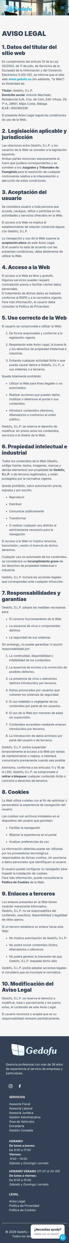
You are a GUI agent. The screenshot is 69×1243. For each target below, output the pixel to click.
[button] (62, 8)
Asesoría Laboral (21, 1108)
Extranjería (16, 1126)
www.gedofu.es (19, 79)
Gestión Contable (21, 1130)
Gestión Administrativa (24, 1117)
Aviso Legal (17, 1201)
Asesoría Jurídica (21, 1113)
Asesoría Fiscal (19, 1104)
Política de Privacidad (24, 1205)
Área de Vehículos (21, 1121)
